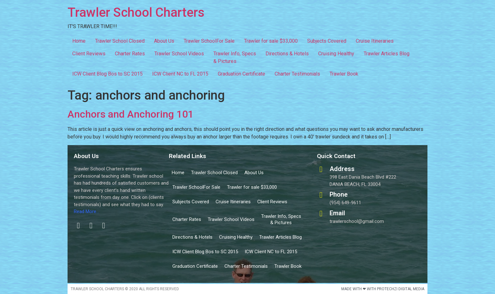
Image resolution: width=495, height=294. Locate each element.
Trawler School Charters (136, 12)
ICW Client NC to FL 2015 (180, 74)
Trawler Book (344, 74)
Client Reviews (88, 54)
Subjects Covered (326, 41)
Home (79, 41)
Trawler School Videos (179, 54)
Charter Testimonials (297, 74)
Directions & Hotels (287, 54)
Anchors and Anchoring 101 (131, 114)
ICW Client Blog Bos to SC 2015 (107, 74)
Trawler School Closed (120, 41)
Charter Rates (130, 54)
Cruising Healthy (336, 54)
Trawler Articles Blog (386, 54)
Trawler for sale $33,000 (271, 41)
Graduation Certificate (241, 74)
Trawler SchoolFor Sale (209, 41)
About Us (164, 41)
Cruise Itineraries (375, 41)
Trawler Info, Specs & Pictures (234, 57)
